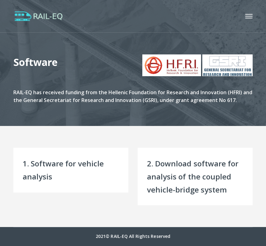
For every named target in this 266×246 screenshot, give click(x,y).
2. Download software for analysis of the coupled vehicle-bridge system (192, 176)
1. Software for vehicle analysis (63, 170)
